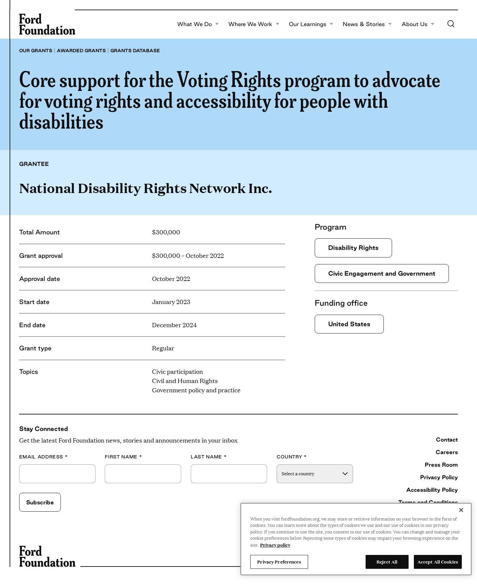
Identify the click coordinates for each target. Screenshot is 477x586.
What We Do (198, 24)
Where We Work (253, 24)
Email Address (43, 456)
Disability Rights (353, 247)
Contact (447, 439)
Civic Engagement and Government (381, 273)
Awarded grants (81, 50)
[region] (356, 539)
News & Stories (367, 24)
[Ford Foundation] (47, 24)
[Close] (461, 510)
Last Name (208, 456)
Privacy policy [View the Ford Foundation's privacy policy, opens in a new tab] (275, 544)
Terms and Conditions (428, 502)
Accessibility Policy (432, 490)
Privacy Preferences (279, 561)
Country (292, 456)
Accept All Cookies (437, 561)
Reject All (387, 561)
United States (349, 324)
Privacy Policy (439, 477)
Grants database (135, 50)
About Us (418, 24)
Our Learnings (311, 24)
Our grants (35, 50)
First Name (123, 456)
